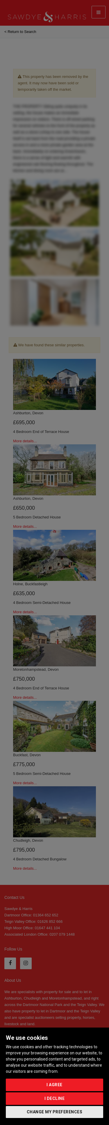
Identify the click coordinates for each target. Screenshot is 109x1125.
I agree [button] (54, 1084)
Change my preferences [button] (55, 1112)
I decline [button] (54, 1098)
